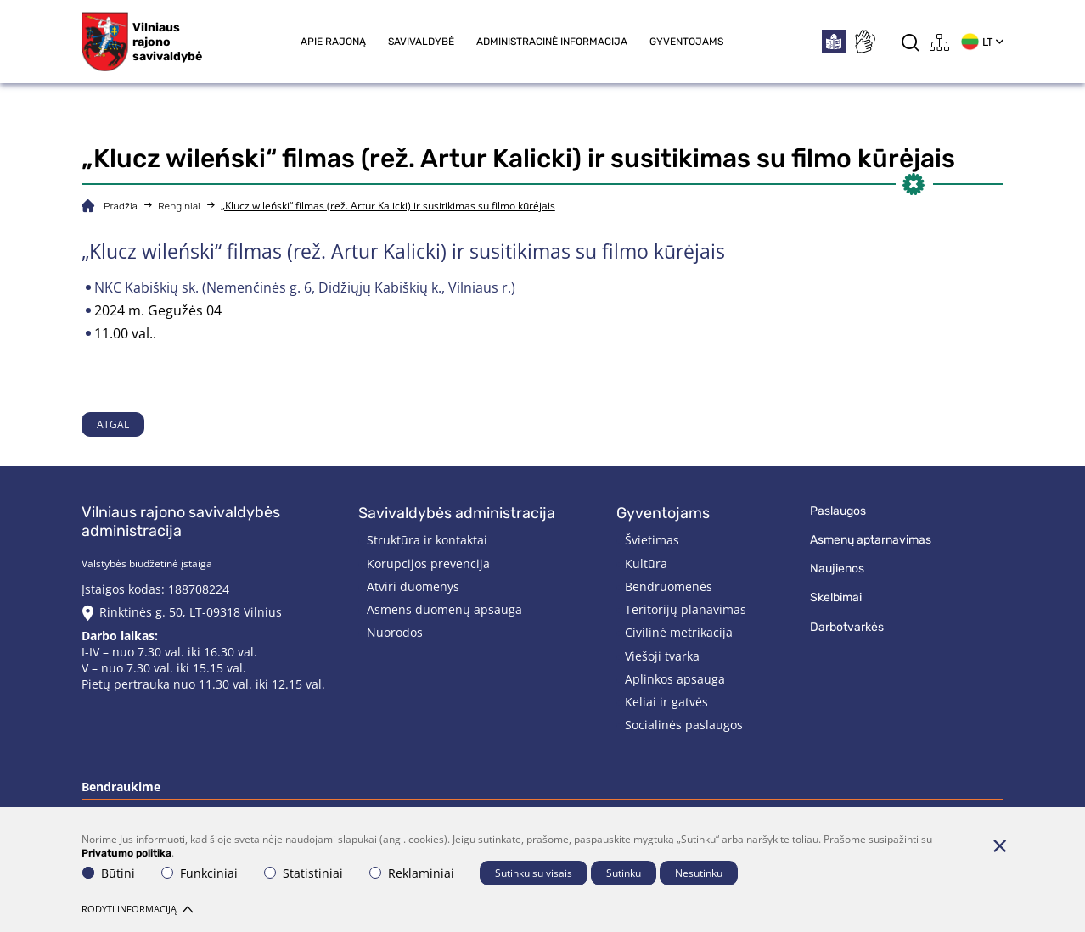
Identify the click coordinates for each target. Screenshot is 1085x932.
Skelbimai (836, 597)
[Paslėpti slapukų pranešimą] (999, 845)
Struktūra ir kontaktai (427, 540)
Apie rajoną (333, 41)
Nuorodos (395, 632)
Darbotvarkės (847, 627)
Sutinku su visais (533, 873)
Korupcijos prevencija (428, 563)
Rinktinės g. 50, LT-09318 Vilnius (190, 612)
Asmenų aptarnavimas (870, 540)
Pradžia (121, 206)
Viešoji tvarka (662, 656)
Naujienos (837, 568)
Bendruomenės (668, 586)
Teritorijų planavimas (685, 609)
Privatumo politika (126, 853)
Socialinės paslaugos (684, 725)
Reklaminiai (411, 873)
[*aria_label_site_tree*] (940, 42)
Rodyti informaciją (137, 908)
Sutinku (623, 873)
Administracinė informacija (551, 41)
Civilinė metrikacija (679, 632)
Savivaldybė (421, 41)
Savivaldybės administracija (456, 513)
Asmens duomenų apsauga (444, 609)
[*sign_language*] (864, 41)
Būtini (108, 873)
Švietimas (652, 540)
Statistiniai (303, 873)
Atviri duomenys (413, 586)
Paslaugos (838, 511)
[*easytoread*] (834, 41)
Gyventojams (686, 41)
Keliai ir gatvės (666, 702)
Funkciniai (199, 873)
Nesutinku (698, 873)
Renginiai (179, 206)
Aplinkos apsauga (675, 679)
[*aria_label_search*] (910, 42)
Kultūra (646, 563)
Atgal (113, 424)
